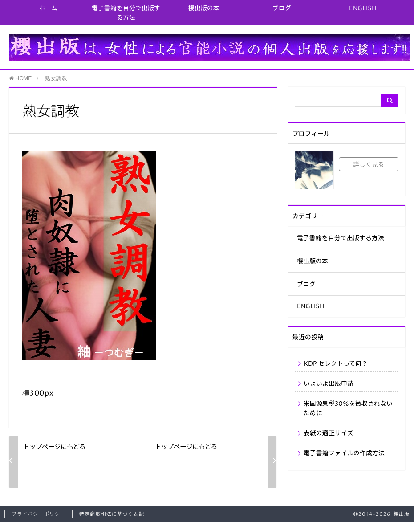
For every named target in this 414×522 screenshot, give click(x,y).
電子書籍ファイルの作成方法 (344, 453)
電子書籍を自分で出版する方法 (126, 13)
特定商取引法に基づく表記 (111, 514)
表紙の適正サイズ (328, 433)
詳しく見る (368, 165)
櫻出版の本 (203, 8)
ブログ (281, 8)
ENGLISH (363, 8)
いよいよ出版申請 (328, 384)
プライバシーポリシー (38, 514)
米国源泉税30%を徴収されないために (348, 408)
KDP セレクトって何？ (336, 364)
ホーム (48, 8)
